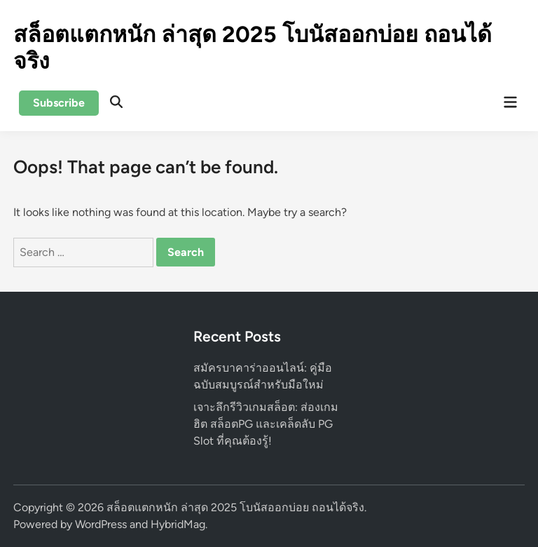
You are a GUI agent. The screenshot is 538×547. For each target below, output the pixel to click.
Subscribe (59, 102)
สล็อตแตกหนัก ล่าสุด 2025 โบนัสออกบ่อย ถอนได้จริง (235, 507)
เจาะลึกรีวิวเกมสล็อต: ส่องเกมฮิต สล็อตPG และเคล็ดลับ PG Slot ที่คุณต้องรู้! (265, 423)
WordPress (101, 524)
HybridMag (178, 524)
